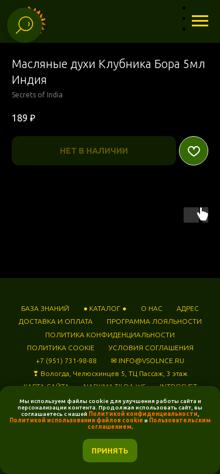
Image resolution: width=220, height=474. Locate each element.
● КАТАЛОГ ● (105, 308)
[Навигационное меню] (200, 21)
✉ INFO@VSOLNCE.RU (147, 360)
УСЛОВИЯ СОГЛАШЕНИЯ (151, 347)
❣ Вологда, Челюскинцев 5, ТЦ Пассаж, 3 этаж (110, 373)
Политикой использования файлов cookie (76, 420)
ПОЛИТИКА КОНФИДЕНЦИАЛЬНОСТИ (110, 334)
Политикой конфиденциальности (143, 414)
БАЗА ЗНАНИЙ (45, 308)
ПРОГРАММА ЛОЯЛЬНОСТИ (154, 321)
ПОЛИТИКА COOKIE (60, 347)
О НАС (152, 308)
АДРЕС (188, 308)
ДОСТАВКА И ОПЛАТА (56, 321)
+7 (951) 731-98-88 (66, 360)
